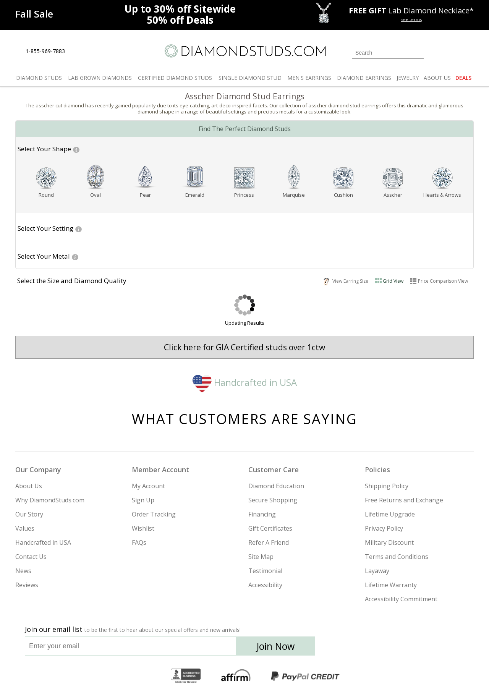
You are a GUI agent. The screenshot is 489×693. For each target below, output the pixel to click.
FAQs (139, 542)
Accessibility (265, 585)
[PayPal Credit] (305, 676)
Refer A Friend (268, 542)
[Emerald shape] (195, 177)
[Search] (388, 53)
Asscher (393, 195)
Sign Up (143, 500)
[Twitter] (365, 648)
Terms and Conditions (396, 556)
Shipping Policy (386, 486)
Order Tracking (154, 514)
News (23, 571)
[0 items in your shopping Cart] (468, 52)
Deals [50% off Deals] (180, 20)
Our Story (29, 514)
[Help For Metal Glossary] (75, 256)
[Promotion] (34, 14)
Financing (262, 514)
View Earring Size (346, 281)
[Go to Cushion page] (343, 194)
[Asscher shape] (393, 177)
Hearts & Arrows (442, 195)
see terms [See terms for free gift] (411, 19)
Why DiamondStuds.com (49, 500)
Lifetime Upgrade (390, 514)
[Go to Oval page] (96, 194)
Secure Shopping (272, 500)
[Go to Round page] (46, 194)
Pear (145, 195)
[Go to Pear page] (145, 194)
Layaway (377, 571)
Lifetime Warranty (391, 585)
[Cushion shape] (343, 177)
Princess (244, 195)
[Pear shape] (145, 177)
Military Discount (389, 542)
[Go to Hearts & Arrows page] (442, 194)
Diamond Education (276, 486)
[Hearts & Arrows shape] (442, 177)
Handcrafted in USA (245, 382)
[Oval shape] (96, 177)
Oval (95, 195)
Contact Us (31, 556)
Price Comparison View (443, 281)
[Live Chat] (77, 51)
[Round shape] (46, 177)
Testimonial (265, 571)
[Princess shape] (244, 177)
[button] (44, 149)
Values (24, 528)
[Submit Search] (418, 52)
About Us (28, 486)
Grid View (393, 281)
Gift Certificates (270, 528)
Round (46, 195)
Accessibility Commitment (401, 599)
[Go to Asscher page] (393, 194)
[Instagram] (344, 648)
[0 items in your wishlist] (451, 52)
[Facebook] (383, 648)
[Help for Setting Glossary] (78, 228)
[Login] (434, 52)
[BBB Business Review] (186, 676)
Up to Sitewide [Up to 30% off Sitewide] (180, 9)
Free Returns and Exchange (404, 500)
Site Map (261, 556)
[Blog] (420, 648)
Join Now (275, 646)
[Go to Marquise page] (294, 194)
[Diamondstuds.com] (245, 51)
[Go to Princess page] (244, 194)
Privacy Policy (384, 528)
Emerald (194, 195)
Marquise (294, 195)
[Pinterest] (400, 648)
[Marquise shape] (294, 177)
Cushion (343, 195)
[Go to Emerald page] (195, 194)
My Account (148, 486)
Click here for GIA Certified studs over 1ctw (244, 347)
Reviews (26, 585)
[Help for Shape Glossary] (76, 149)
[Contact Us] (95, 51)
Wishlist (143, 528)
